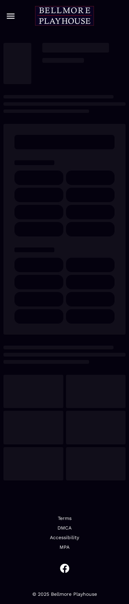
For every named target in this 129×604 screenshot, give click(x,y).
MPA (64, 547)
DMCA (64, 528)
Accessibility (64, 537)
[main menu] (11, 16)
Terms (65, 518)
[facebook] (64, 568)
